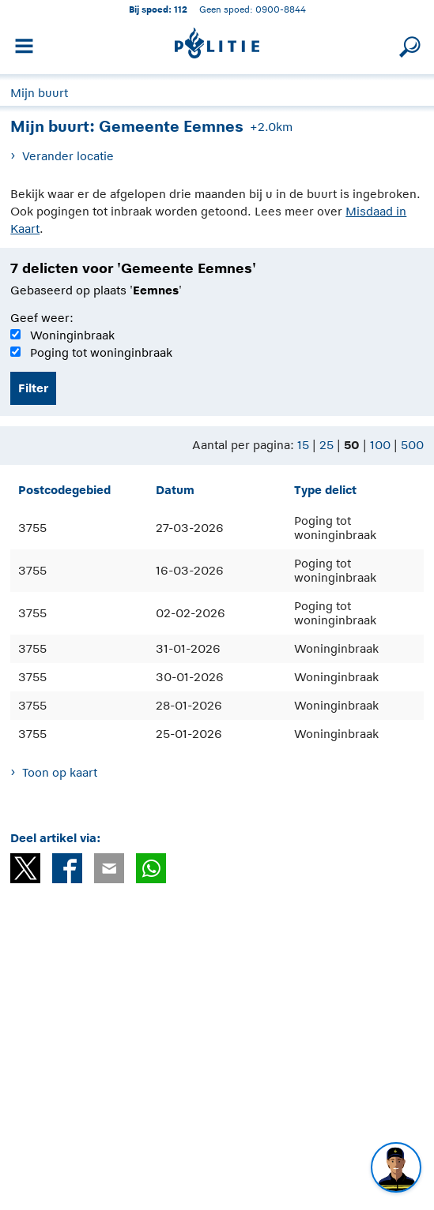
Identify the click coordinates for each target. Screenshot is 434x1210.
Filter (33, 387)
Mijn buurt (39, 92)
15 (303, 444)
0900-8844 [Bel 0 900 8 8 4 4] (280, 9)
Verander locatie (68, 155)
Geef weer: (42, 317)
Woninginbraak (72, 335)
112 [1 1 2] (180, 9)
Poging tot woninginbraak (101, 352)
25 (326, 444)
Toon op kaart (59, 772)
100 (380, 444)
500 (412, 444)
